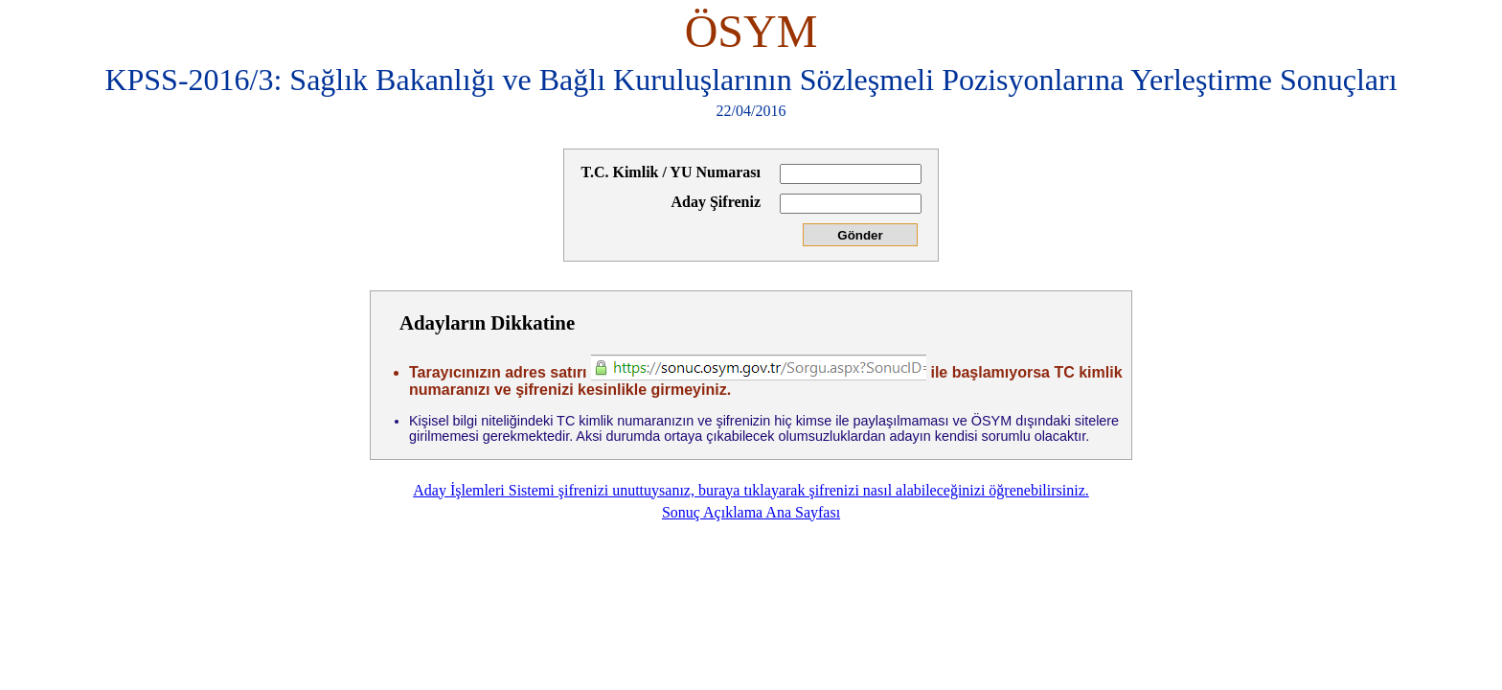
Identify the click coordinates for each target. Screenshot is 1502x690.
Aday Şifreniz (716, 202)
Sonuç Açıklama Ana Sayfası (751, 512)
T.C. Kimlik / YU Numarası (670, 172)
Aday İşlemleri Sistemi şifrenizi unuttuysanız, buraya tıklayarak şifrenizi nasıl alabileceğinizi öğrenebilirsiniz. (751, 490)
